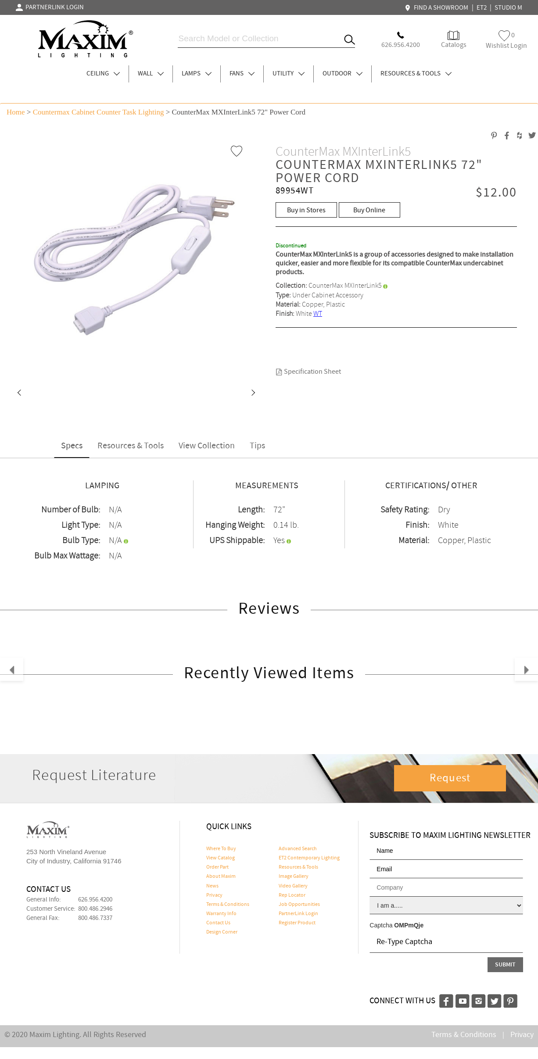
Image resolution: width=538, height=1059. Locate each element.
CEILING (103, 73)
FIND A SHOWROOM (437, 8)
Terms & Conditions (227, 904)
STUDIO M (508, 8)
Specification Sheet (308, 371)
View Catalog (220, 858)
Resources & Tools (130, 446)
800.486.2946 (95, 909)
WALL (151, 73)
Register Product (297, 923)
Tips (257, 446)
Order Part (217, 867)
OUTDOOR (342, 73)
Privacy (214, 895)
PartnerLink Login (298, 913)
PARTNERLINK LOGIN (50, 7)
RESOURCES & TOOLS (416, 73)
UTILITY (289, 73)
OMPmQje (408, 925)
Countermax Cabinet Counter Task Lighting (98, 112)
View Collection (207, 446)
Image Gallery (293, 876)
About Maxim (221, 876)
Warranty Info (221, 913)
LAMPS (197, 73)
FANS (242, 73)
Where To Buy (221, 848)
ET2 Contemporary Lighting (309, 858)
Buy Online (369, 210)
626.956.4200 (95, 899)
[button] (19, 393)
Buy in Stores (306, 210)
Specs (71, 446)
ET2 (482, 8)
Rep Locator (292, 895)
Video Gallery (293, 886)
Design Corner (221, 932)
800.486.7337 (95, 918)
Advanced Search (298, 848)
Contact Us (218, 923)
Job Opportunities (299, 904)
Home (16, 112)
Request (450, 778)
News (212, 886)
